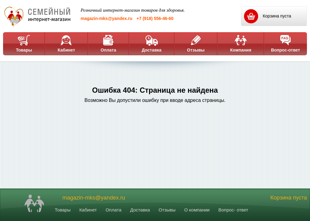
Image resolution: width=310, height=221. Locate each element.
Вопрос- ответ (233, 209)
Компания (240, 43)
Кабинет (66, 43)
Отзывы (195, 43)
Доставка (151, 43)
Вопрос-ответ (285, 43)
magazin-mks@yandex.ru (106, 18)
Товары (24, 43)
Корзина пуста (288, 198)
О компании (197, 209)
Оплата (108, 43)
